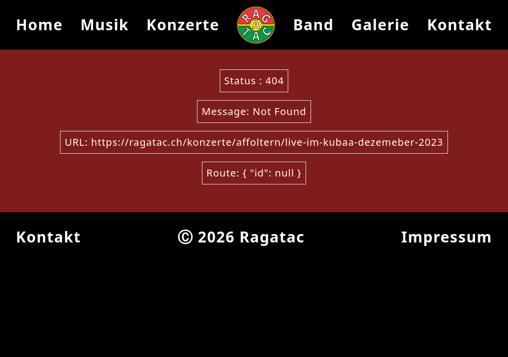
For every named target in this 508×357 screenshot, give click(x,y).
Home (39, 24)
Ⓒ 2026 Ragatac (241, 237)
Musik (104, 24)
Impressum (446, 237)
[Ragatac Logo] (256, 25)
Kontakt (459, 24)
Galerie (380, 24)
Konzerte (182, 24)
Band (313, 24)
